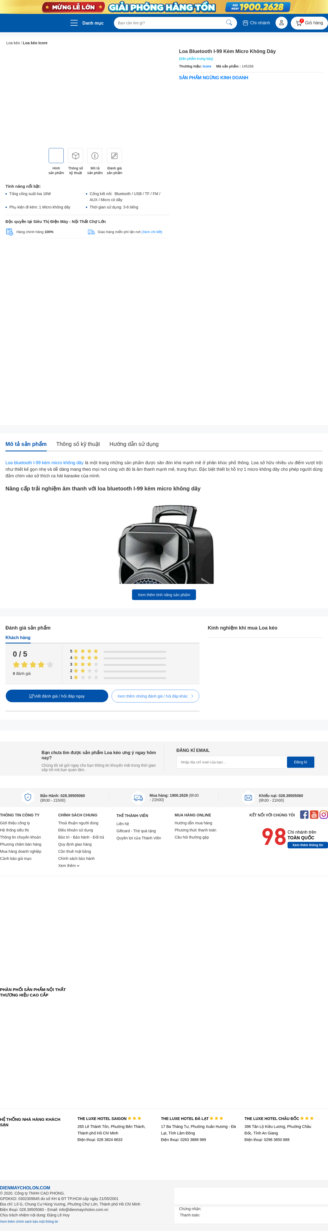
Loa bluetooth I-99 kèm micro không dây (44, 462)
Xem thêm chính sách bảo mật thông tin (29, 1222)
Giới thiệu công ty (15, 823)
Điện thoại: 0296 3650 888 (267, 1139)
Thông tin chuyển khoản (20, 837)
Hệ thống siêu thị (14, 830)
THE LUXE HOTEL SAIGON (109, 1118)
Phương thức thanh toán (195, 830)
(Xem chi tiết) (152, 232)
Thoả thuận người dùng (78, 823)
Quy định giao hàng (75, 844)
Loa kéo (13, 43)
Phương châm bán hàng (20, 844)
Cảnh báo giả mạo (15, 858)
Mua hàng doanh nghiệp (20, 851)
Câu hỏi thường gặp (192, 837)
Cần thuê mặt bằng (74, 851)
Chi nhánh (256, 22)
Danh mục (93, 23)
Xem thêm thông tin (307, 845)
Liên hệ (122, 824)
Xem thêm (69, 865)
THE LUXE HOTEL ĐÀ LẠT (192, 1118)
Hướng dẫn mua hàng (193, 823)
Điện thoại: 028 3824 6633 (99, 1139)
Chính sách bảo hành (76, 858)
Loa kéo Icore (35, 43)
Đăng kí (300, 762)
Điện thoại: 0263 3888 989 (183, 1139)
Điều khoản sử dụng (75, 830)
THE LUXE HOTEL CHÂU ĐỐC (279, 1118)
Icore (207, 66)
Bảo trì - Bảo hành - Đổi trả (81, 837)
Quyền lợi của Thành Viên (138, 838)
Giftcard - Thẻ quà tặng (136, 831)
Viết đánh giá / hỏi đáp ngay (57, 696)
